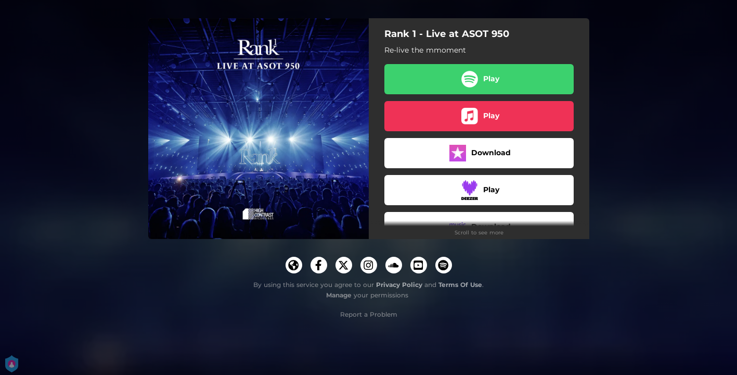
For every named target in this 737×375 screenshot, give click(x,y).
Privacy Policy (399, 285)
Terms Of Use (460, 285)
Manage (339, 295)
